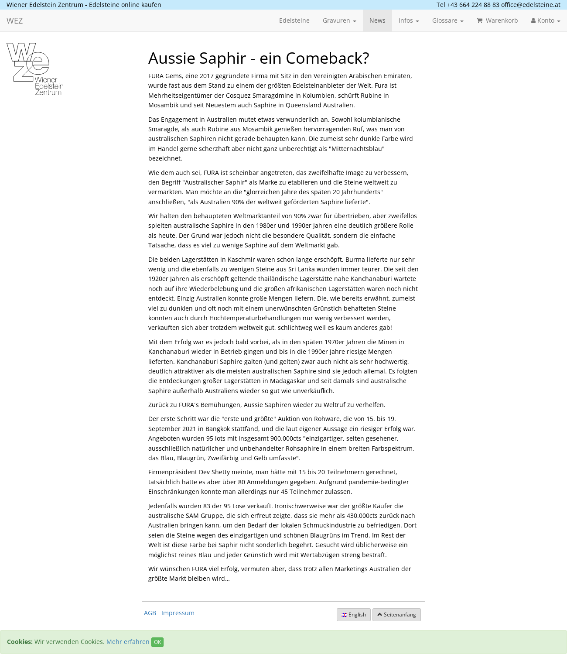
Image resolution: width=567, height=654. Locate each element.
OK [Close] (157, 642)
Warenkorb (497, 20)
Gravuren (339, 20)
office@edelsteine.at (530, 4)
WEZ (15, 20)
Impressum (178, 613)
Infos (409, 20)
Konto (545, 20)
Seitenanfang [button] (396, 614)
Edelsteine (294, 20)
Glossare (448, 20)
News (377, 20)
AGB (150, 613)
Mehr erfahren (128, 641)
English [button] (354, 614)
